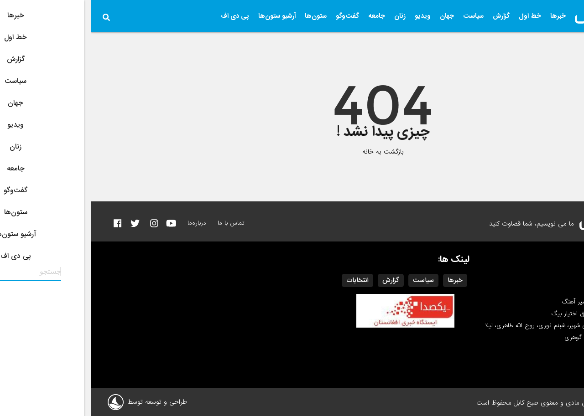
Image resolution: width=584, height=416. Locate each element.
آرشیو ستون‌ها (186, 16)
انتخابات (267, 280)
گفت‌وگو (256, 16)
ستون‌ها (225, 16)
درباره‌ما (106, 223)
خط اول (439, 16)
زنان (309, 16)
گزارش (410, 16)
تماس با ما (140, 223)
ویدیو (332, 16)
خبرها (467, 16)
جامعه (285, 16)
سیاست (382, 16)
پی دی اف (144, 16)
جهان (356, 16)
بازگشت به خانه (292, 152)
